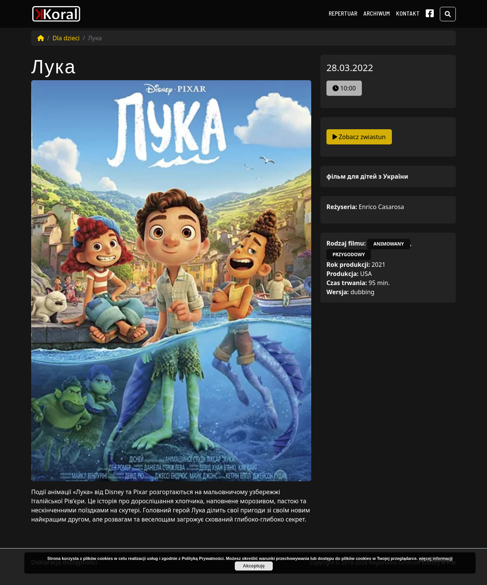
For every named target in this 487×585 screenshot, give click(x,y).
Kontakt (408, 13)
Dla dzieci (66, 38)
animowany (388, 244)
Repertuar (343, 13)
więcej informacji (436, 558)
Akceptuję (253, 566)
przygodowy (349, 254)
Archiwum (376, 13)
